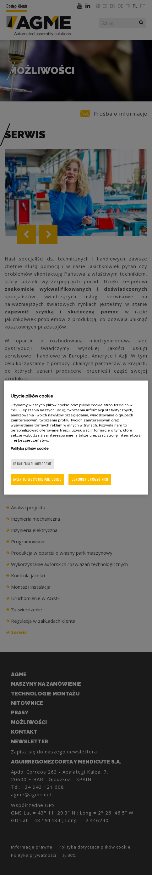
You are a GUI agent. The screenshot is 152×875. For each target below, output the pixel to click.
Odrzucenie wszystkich (90, 479)
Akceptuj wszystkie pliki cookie (37, 479)
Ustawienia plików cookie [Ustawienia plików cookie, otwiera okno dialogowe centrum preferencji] (32, 463)
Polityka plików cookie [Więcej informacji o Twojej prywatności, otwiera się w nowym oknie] (30, 448)
